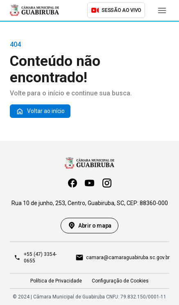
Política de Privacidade (56, 281)
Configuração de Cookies (120, 281)
